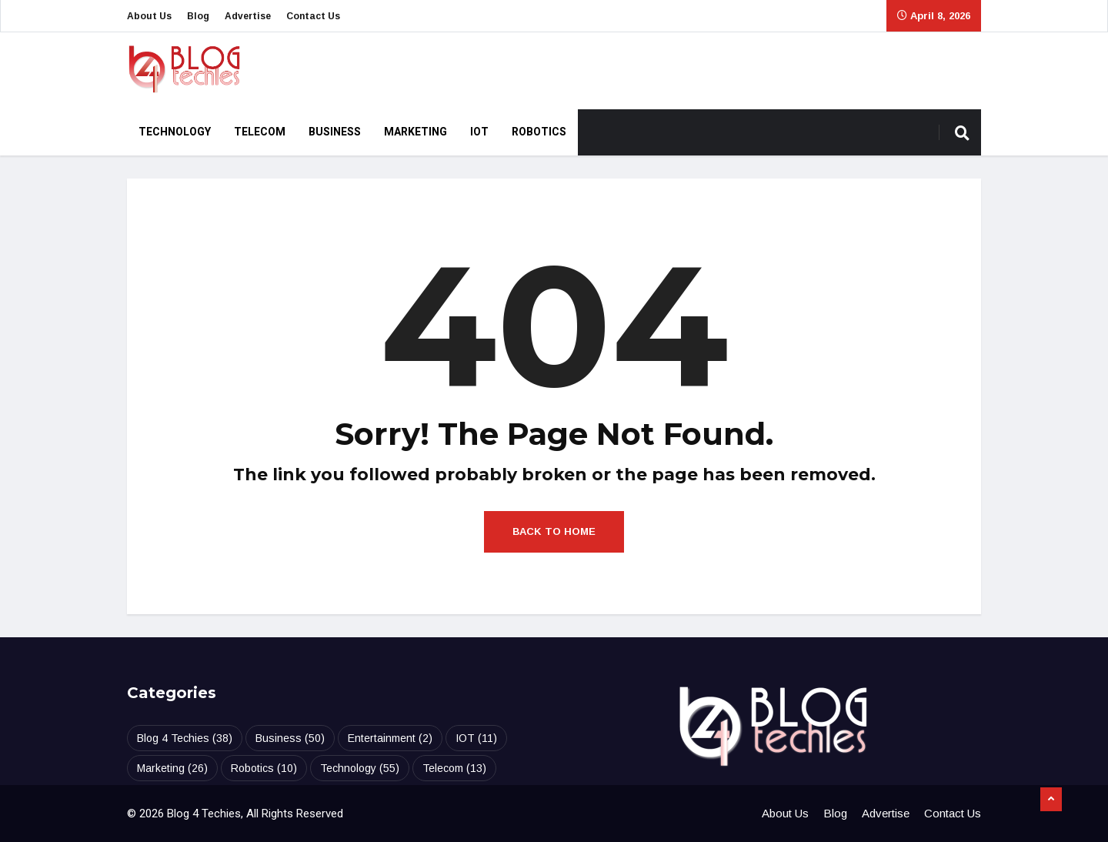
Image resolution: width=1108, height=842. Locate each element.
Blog (198, 16)
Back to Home (554, 531)
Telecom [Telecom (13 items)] (454, 768)
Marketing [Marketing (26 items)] (172, 768)
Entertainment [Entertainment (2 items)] (390, 738)
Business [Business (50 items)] (290, 738)
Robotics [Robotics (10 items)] (264, 768)
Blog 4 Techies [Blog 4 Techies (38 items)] (184, 738)
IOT (479, 132)
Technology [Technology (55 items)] (359, 768)
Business (335, 132)
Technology (174, 132)
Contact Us (313, 16)
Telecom (259, 132)
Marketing (415, 132)
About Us (149, 16)
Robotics (539, 132)
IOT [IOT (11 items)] (476, 738)
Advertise (248, 16)
